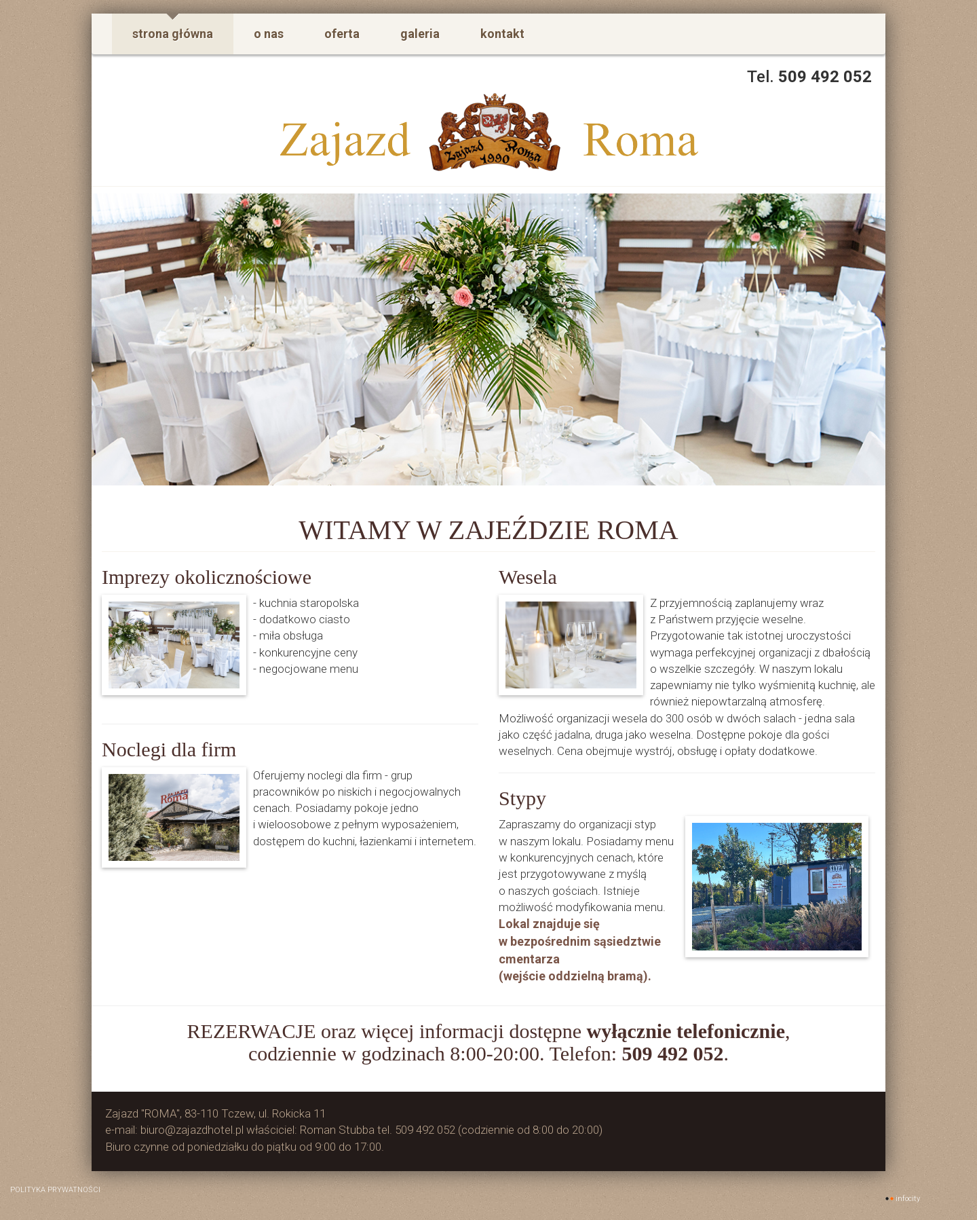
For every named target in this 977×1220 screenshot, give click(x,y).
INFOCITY (908, 1198)
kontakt (502, 33)
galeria (420, 33)
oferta (342, 33)
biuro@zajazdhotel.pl (192, 1129)
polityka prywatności (55, 1189)
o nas (269, 33)
